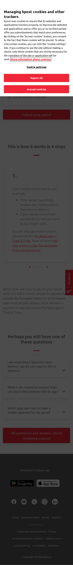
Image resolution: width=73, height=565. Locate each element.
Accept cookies (36, 89)
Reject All (36, 78)
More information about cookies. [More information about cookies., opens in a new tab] (31, 59)
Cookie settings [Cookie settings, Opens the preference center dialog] (36, 67)
